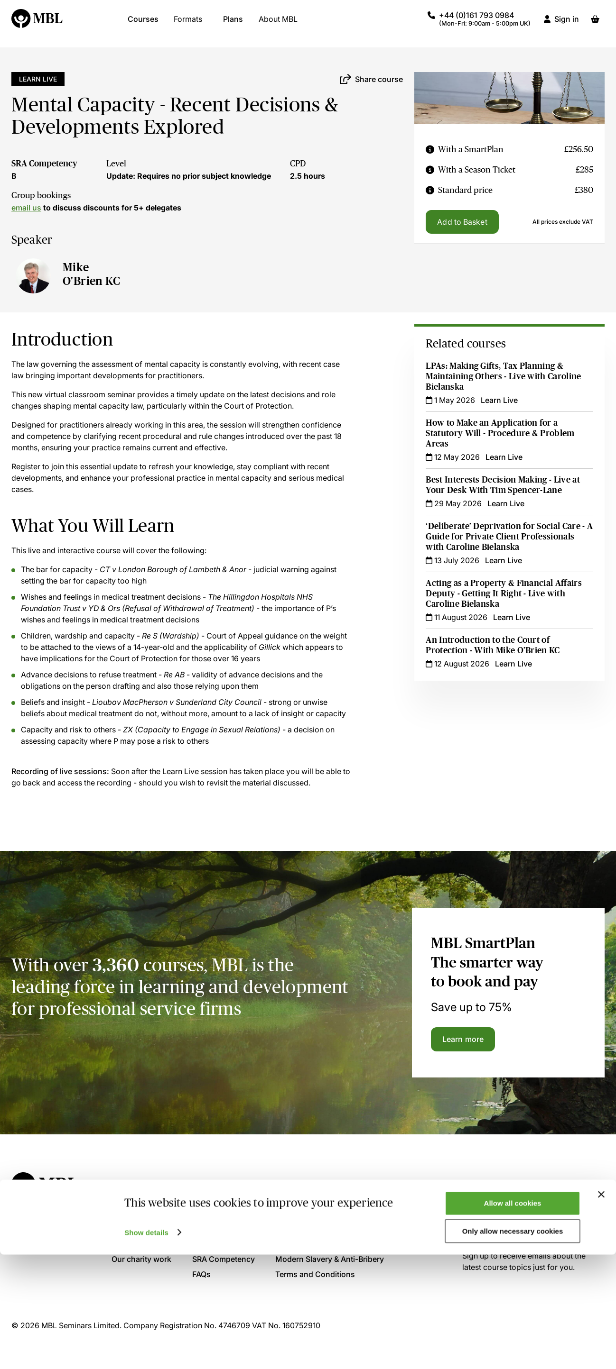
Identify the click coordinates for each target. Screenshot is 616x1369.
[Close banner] (601, 1308)
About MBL (278, 23)
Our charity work (141, 1259)
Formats (188, 23)
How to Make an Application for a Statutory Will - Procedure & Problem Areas (501, 433)
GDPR (285, 1244)
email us (26, 207)
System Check (218, 1228)
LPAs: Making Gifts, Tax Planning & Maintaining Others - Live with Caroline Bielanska (504, 376)
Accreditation (216, 1244)
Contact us (212, 1213)
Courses (143, 23)
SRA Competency (44, 163)
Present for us (137, 1244)
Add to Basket (462, 222)
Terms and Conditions (315, 1274)
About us (128, 1213)
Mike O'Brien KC (91, 274)
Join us (125, 1228)
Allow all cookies (512, 1318)
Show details (146, 1346)
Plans (233, 23)
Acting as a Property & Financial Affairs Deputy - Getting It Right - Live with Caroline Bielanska (504, 593)
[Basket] (595, 23)
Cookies (290, 1228)
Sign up (488, 1223)
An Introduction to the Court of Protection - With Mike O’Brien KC (493, 645)
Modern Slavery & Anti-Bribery (329, 1259)
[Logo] (37, 24)
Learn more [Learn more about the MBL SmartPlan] (463, 1039)
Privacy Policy (300, 1213)
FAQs (201, 1274)
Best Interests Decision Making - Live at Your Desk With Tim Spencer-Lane (503, 485)
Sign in (566, 23)
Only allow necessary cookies (512, 1346)
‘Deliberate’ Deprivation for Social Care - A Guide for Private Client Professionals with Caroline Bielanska (506, 536)
